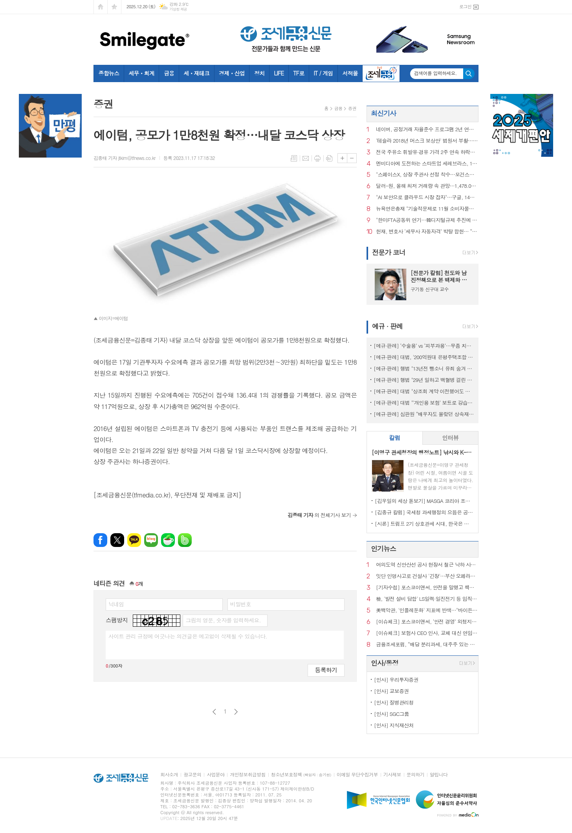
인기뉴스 (383, 548)
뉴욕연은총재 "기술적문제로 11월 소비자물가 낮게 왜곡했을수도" (427, 208)
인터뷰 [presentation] (450, 437)
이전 (214, 711)
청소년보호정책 (301, 775)
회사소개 (169, 775)
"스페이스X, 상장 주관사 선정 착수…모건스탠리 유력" (427, 174)
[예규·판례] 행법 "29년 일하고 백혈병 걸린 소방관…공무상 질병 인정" (424, 379)
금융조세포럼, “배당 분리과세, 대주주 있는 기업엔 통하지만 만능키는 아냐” (427, 644)
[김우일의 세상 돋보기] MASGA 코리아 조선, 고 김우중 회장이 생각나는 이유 (424, 501)
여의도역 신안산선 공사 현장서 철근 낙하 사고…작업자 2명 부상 (427, 564)
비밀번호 (240, 604)
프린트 (317, 158)
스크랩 (329, 158)
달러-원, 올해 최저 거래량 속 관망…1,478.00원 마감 (427, 186)
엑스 (117, 540)
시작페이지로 (100, 7)
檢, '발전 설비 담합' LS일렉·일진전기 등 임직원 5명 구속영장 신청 (427, 599)
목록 (294, 158)
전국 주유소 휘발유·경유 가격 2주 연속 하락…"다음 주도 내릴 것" (427, 152)
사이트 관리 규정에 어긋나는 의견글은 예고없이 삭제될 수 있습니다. (187, 636)
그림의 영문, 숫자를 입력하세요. (222, 620)
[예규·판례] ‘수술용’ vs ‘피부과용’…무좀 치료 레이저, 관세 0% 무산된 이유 (424, 345)
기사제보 (392, 775)
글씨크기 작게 (352, 158)
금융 (169, 73)
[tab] (395, 438)
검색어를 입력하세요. (435, 73)
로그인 (465, 6)
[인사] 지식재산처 (394, 725)
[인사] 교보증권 (391, 691)
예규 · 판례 (387, 326)
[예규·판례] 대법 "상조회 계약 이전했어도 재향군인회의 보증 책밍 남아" (424, 391)
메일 (306, 158)
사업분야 (215, 775)
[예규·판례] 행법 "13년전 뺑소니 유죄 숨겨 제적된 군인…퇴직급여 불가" (424, 368)
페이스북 (100, 540)
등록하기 (326, 670)
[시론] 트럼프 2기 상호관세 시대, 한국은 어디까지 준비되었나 (424, 523)
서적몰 (350, 73)
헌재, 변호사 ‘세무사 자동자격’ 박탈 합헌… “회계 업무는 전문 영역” (427, 231)
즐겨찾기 (114, 7)
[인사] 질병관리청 (394, 702)
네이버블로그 (151, 540)
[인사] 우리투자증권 (396, 679)
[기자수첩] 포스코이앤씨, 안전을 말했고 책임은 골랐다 (427, 587)
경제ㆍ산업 (232, 73)
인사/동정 (384, 663)
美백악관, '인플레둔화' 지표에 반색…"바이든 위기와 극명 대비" (427, 610)
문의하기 (415, 775)
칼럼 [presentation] (394, 437)
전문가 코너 (388, 252)
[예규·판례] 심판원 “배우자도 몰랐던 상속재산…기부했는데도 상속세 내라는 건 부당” (424, 414)
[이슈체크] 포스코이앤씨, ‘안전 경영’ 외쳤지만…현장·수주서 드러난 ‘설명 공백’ (427, 621)
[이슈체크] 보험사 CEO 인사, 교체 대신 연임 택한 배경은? (427, 633)
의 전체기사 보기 (319, 515)
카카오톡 (134, 540)
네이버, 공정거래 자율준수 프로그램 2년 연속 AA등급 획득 (427, 129)
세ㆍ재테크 (196, 73)
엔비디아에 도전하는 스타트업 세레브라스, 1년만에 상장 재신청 (427, 163)
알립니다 (438, 775)
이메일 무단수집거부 (357, 775)
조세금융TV (381, 73)
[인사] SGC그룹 (391, 713)
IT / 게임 (323, 73)
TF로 (298, 73)
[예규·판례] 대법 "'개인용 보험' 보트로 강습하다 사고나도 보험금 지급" (424, 402)
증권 (352, 108)
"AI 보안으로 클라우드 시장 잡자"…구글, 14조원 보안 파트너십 (427, 197)
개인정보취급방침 (247, 775)
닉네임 (116, 604)
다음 (235, 711)
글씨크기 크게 (342, 158)
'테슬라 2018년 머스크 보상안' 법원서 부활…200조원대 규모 (427, 141)
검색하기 (469, 73)
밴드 (185, 540)
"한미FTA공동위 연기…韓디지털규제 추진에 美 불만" (427, 220)
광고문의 (192, 775)
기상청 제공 (178, 9)
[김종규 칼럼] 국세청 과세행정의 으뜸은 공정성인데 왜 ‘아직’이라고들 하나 (424, 512)
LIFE (279, 73)
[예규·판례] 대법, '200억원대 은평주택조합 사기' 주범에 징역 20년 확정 (424, 357)
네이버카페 (168, 540)
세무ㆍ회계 (141, 73)
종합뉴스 (109, 73)
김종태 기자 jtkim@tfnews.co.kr (125, 157)
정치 (259, 73)
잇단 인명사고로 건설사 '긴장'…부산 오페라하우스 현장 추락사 (427, 576)
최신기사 (383, 113)
